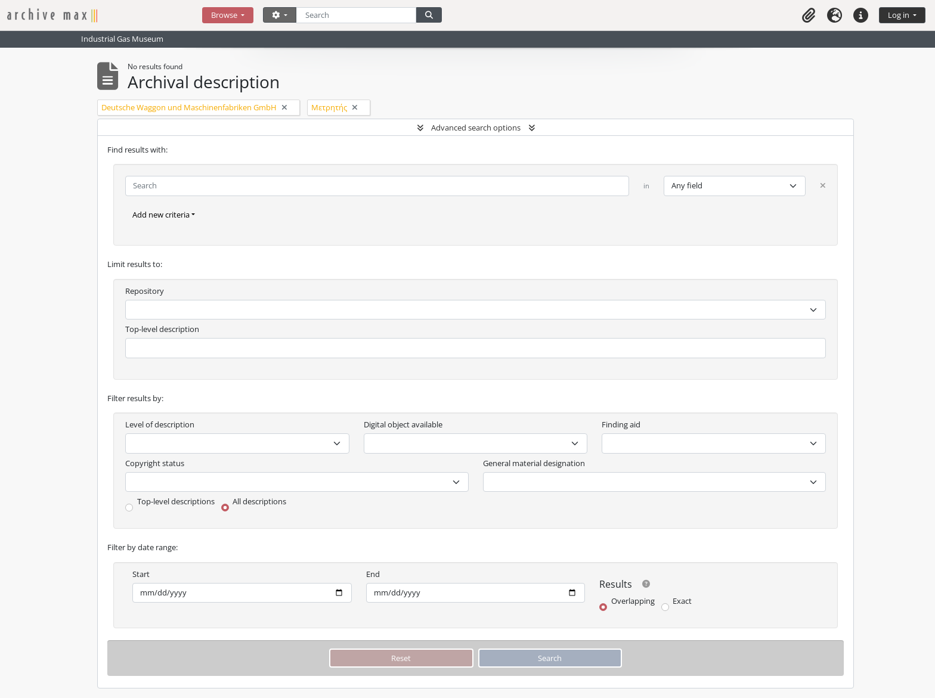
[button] (808, 15)
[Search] (356, 15)
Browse (225, 15)
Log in (899, 15)
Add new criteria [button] (161, 214)
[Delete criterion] (823, 186)
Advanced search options (475, 127)
